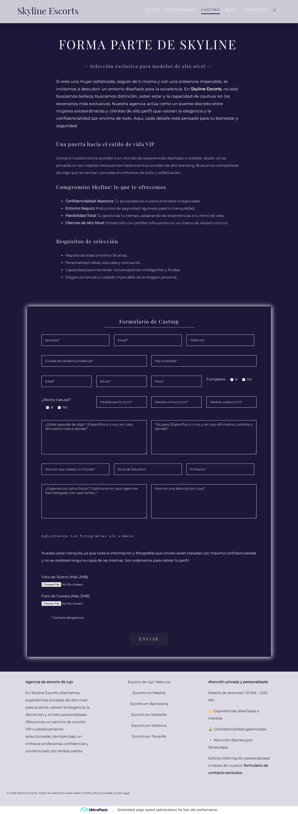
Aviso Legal (122, 793)
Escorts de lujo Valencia (149, 682)
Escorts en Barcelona (149, 704)
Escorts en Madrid (149, 693)
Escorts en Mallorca (149, 725)
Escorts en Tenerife (149, 736)
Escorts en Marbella (149, 714)
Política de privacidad (97, 793)
